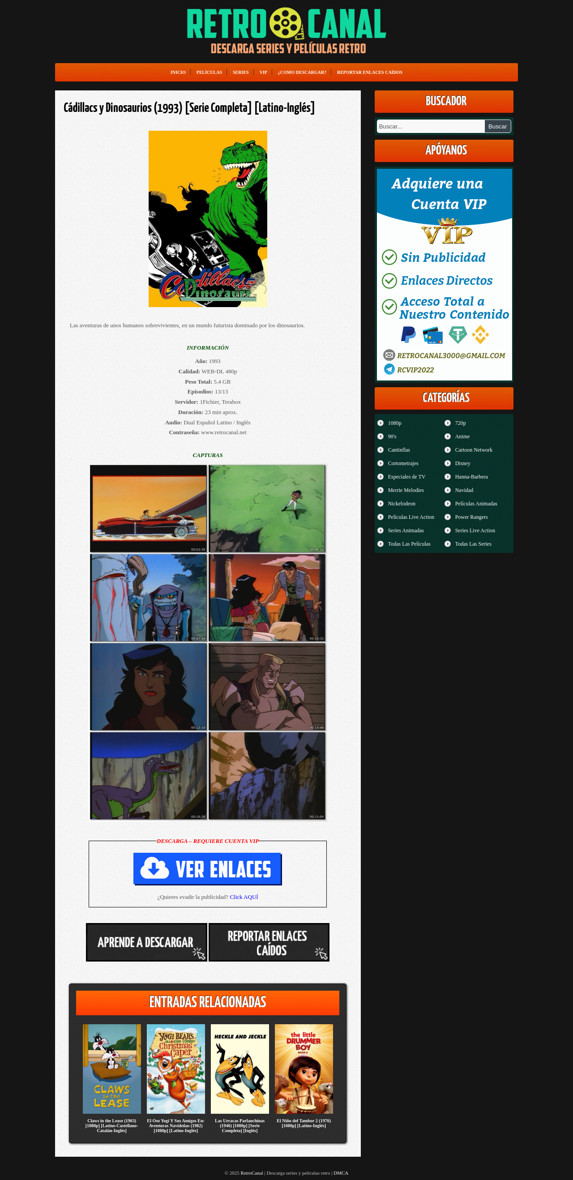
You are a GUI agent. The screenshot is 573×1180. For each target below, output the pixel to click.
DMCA (341, 1173)
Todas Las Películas (409, 544)
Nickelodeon (401, 503)
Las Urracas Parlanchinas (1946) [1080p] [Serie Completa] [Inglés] (240, 1125)
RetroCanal (252, 1173)
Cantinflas (399, 450)
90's (392, 436)
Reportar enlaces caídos (369, 72)
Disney (462, 463)
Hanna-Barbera (471, 477)
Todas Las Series (473, 544)
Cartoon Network (474, 450)
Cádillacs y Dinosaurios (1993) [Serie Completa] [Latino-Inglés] (190, 108)
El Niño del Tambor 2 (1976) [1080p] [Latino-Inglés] (304, 1123)
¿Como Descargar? (302, 72)
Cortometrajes (403, 463)
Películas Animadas (476, 503)
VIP (263, 72)
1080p (395, 423)
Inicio (178, 72)
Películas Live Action (411, 517)
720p (460, 423)
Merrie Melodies (406, 490)
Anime (462, 436)
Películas (209, 72)
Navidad (464, 490)
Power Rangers (471, 517)
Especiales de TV (407, 477)
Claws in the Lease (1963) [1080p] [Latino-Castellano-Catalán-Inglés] (112, 1125)
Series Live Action (475, 530)
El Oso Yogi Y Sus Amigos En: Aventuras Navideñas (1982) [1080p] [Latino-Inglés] (175, 1125)
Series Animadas (406, 530)
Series (241, 72)
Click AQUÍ (244, 897)
